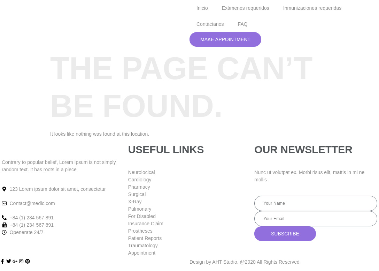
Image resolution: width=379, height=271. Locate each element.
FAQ (243, 24)
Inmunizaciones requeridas (312, 8)
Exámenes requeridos (245, 8)
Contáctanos (210, 24)
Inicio (202, 8)
